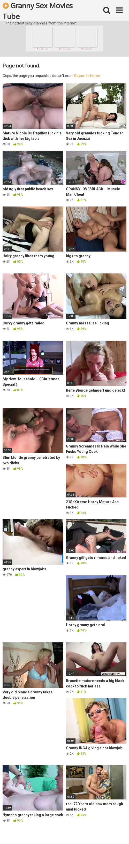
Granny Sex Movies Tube (38, 11)
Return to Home (87, 76)
